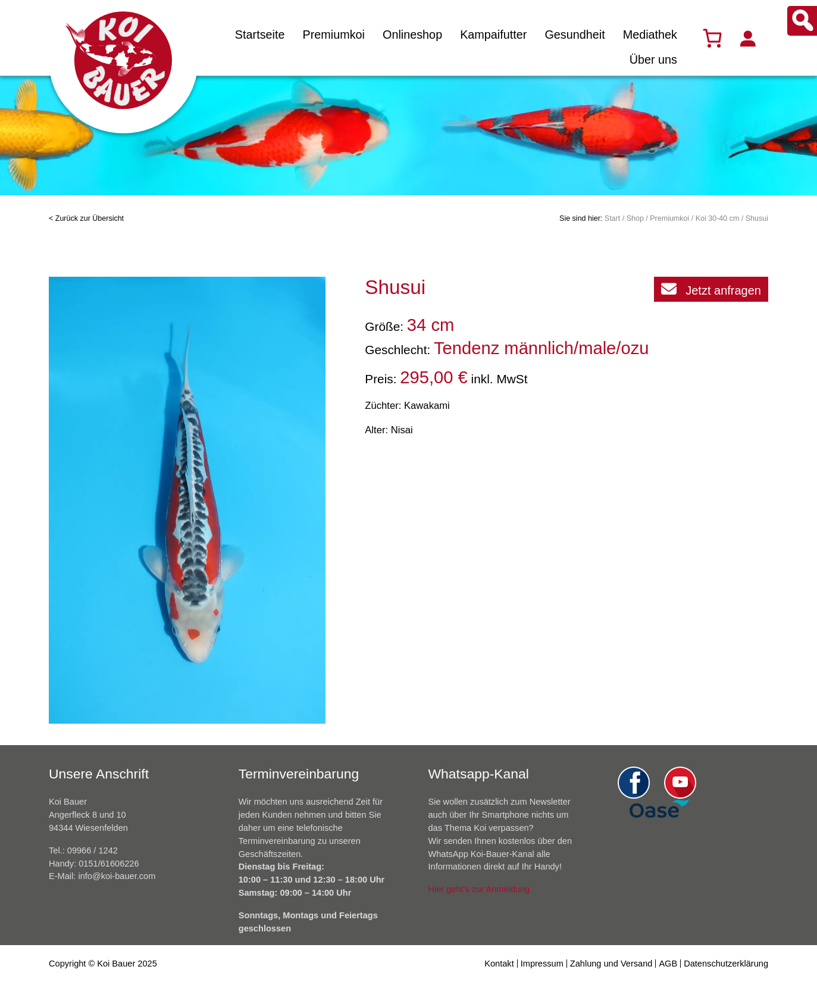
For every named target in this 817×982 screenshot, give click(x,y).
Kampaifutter (493, 34)
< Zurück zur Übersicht (86, 218)
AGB (668, 963)
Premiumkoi (333, 34)
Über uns (653, 59)
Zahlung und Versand (611, 963)
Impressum (542, 963)
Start (612, 218)
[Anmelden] (747, 38)
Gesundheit (574, 34)
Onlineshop (412, 34)
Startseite (260, 34)
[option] (187, 500)
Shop (635, 218)
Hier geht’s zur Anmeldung (479, 889)
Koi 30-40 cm (718, 218)
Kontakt (499, 963)
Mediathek (650, 34)
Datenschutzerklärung (726, 963)
